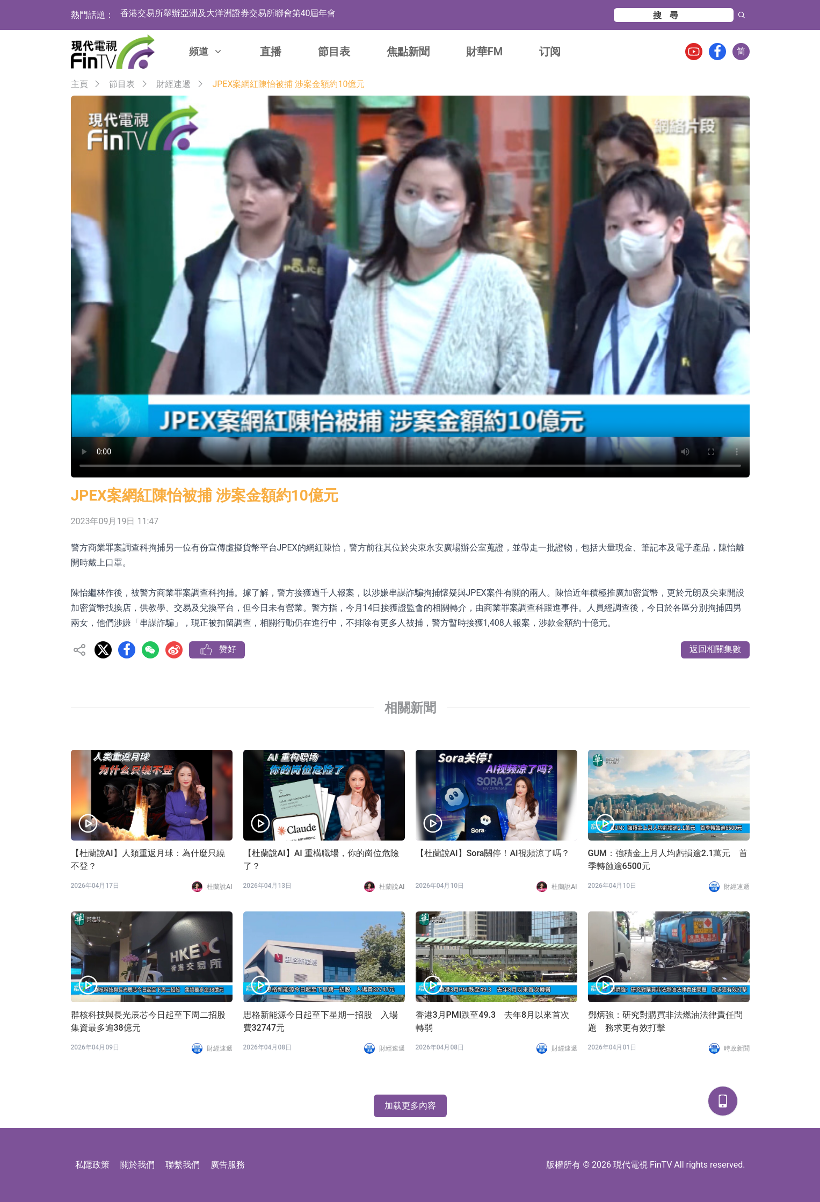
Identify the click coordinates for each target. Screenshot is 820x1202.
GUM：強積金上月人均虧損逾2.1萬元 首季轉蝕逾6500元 (668, 859)
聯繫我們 (182, 1165)
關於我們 (137, 1165)
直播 (270, 51)
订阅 (550, 51)
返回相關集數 (715, 649)
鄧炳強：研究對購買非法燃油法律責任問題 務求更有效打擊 (665, 1021)
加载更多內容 (410, 1105)
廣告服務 (228, 1165)
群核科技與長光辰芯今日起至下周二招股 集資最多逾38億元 (152, 1021)
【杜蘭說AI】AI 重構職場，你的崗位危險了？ (321, 859)
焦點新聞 (408, 51)
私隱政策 (92, 1165)
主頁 (79, 84)
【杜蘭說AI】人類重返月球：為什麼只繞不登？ (148, 859)
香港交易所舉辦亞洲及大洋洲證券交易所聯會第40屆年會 (228, 15)
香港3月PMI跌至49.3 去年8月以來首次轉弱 (493, 1021)
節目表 (334, 51)
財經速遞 (173, 84)
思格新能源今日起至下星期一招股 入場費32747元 (320, 1021)
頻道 (206, 51)
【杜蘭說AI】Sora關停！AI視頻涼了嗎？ (493, 853)
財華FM (484, 51)
